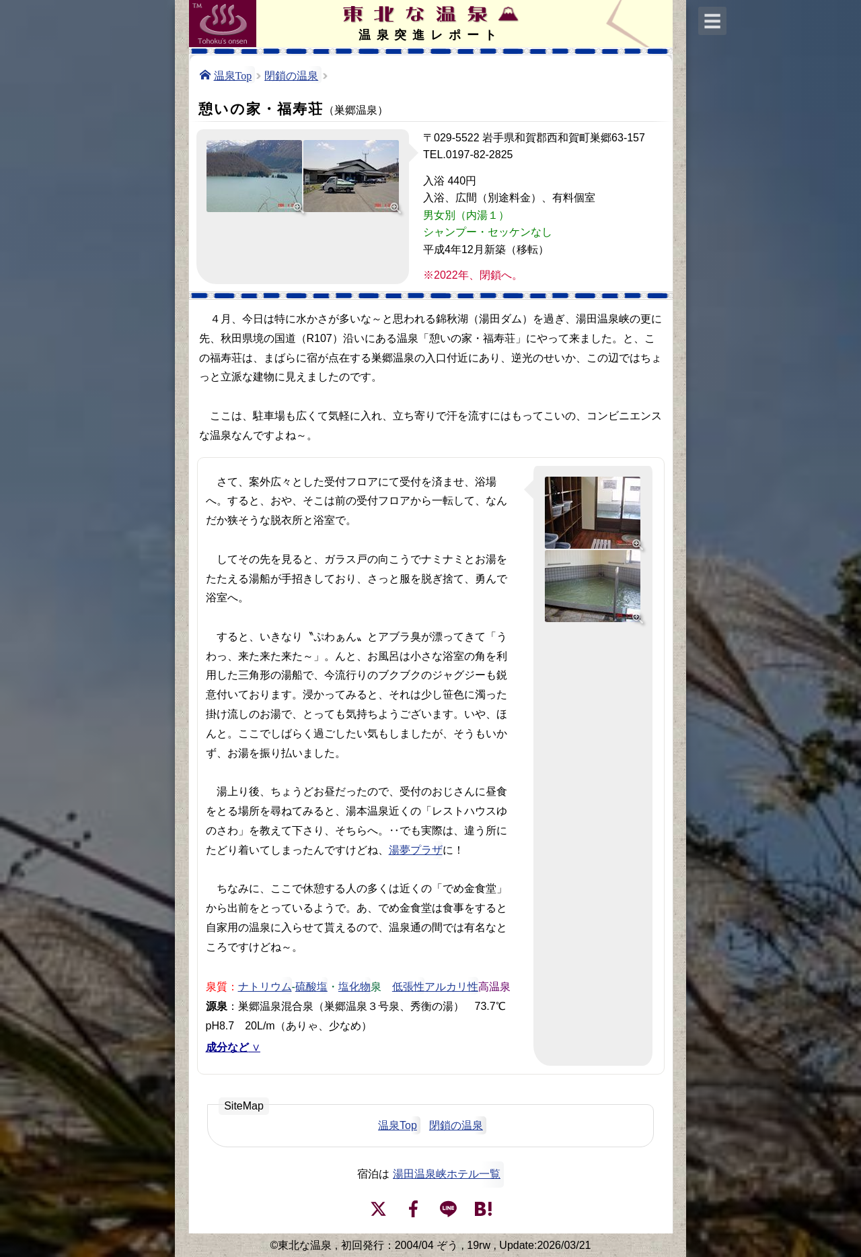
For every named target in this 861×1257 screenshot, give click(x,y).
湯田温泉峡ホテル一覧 (446, 1174)
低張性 (408, 985)
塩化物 (354, 985)
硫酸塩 (311, 985)
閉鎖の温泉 (291, 74)
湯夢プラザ (416, 850)
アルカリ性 (451, 985)
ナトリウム (265, 985)
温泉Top (233, 74)
